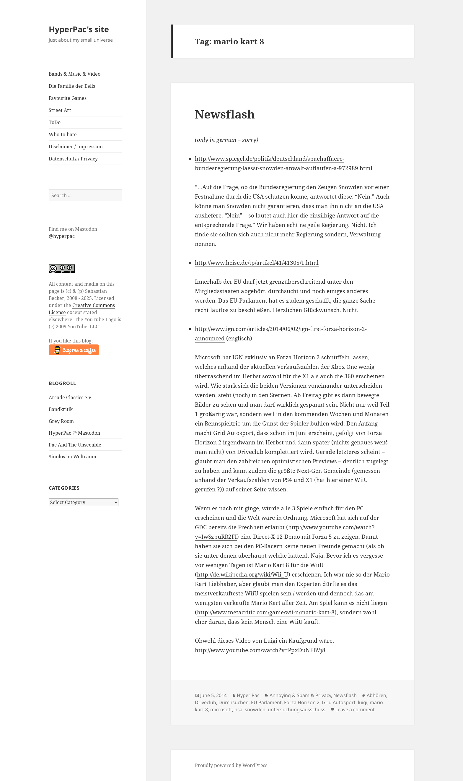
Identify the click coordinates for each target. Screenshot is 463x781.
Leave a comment (355, 709)
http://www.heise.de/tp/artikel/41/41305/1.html (257, 263)
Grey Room (61, 421)
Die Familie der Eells (72, 86)
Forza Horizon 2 (301, 702)
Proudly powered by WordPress (231, 765)
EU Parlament (266, 702)
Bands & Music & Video (74, 74)
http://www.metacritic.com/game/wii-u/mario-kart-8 (266, 612)
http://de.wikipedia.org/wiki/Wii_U (242, 574)
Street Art (60, 110)
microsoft (221, 709)
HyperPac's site (79, 29)
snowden (255, 709)
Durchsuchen (234, 702)
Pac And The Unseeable (75, 444)
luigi (362, 702)
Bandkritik (61, 409)
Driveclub (205, 702)
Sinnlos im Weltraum (72, 456)
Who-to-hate (63, 134)
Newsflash (225, 114)
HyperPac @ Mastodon (74, 433)
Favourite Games (68, 98)
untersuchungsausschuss (296, 709)
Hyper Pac (248, 695)
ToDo (55, 122)
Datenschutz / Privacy (73, 158)
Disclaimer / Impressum (76, 146)
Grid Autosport (339, 702)
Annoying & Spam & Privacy (300, 695)
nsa (238, 709)
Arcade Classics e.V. (70, 397)
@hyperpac (62, 236)
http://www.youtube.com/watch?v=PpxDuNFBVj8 (260, 650)
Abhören (376, 695)
